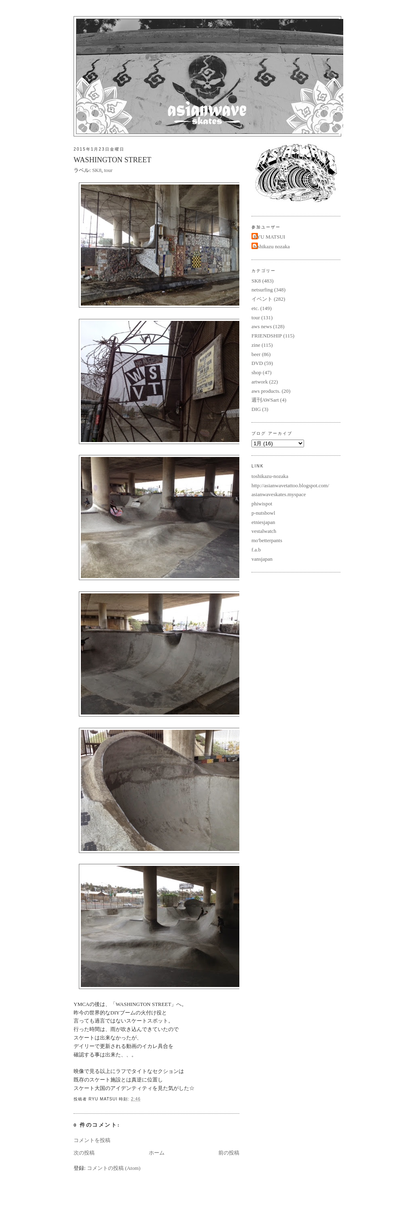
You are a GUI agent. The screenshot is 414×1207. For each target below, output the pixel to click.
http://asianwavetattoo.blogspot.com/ (290, 485)
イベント (261, 299)
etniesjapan (263, 522)
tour (108, 170)
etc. (255, 308)
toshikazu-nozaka (269, 476)
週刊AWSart (265, 400)
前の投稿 (228, 1153)
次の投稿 (84, 1153)
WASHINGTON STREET (112, 160)
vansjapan (261, 559)
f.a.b (256, 550)
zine (255, 345)
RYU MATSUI (269, 237)
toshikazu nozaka (271, 246)
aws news (261, 326)
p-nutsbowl (263, 513)
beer (255, 354)
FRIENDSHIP (266, 336)
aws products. (266, 391)
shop (256, 372)
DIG (256, 409)
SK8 (96, 170)
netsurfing (262, 290)
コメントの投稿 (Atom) (114, 1168)
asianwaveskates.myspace (278, 494)
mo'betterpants (266, 540)
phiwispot (261, 504)
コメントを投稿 (92, 1140)
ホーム (157, 1153)
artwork (259, 382)
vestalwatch (263, 531)
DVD (257, 363)
